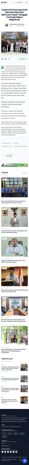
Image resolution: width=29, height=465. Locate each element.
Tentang (3, 443)
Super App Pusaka (5, 445)
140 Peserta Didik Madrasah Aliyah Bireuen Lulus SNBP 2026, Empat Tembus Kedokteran (10, 368)
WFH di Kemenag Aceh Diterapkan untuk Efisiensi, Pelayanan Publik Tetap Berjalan (13, 320)
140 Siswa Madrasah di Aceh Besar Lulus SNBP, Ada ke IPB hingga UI (13, 261)
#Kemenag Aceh (6, 143)
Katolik (22, 433)
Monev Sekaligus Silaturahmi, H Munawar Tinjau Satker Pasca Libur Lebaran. (13, 202)
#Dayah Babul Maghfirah (20, 146)
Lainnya (25, 173)
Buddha (4, 436)
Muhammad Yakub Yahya (17, 24)
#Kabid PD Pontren (7, 146)
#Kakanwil (15, 143)
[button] (24, 460)
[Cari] (14, 2)
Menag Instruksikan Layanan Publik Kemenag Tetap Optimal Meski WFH (14, 290)
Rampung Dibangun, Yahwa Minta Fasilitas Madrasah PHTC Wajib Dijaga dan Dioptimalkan (13, 350)
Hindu (9, 433)
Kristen (15, 433)
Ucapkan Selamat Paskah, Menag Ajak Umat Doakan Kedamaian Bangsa (14, 231)
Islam (4, 433)
